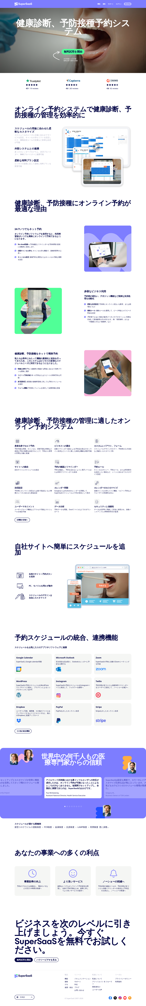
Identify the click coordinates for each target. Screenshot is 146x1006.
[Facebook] (110, 998)
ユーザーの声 (97, 990)
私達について (97, 979)
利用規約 (118, 981)
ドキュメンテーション (82, 979)
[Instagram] (120, 998)
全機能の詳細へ (22, 520)
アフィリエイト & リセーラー (102, 982)
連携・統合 (69, 987)
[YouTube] (125, 998)
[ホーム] (23, 4)
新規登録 (127, 4)
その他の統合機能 (23, 731)
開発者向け (96, 987)
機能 (98, 4)
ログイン (118, 4)
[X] (115, 998)
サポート (110, 4)
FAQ (75, 984)
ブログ (76, 987)
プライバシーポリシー (123, 979)
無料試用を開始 (73, 51)
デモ (66, 984)
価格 (104, 4)
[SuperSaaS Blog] (129, 998)
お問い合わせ (79, 990)
